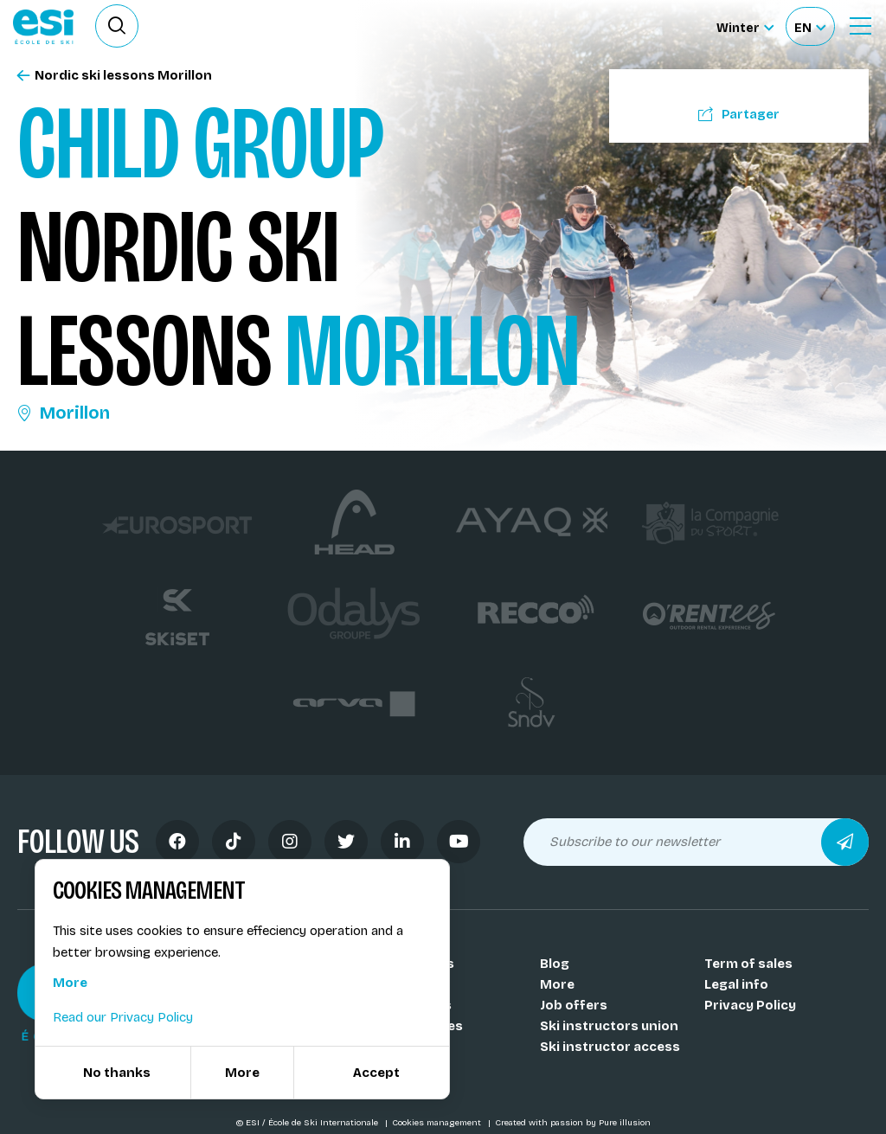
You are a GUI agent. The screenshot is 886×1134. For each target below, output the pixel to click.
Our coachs (413, 984)
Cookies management (438, 1123)
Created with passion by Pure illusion (573, 1123)
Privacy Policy (750, 1005)
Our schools (415, 963)
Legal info (736, 984)
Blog (554, 963)
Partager (739, 114)
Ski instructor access (610, 1046)
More (557, 984)
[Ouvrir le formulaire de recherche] (116, 26)
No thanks (117, 1072)
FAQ (388, 1067)
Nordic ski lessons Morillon (114, 75)
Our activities (419, 1026)
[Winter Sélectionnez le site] (745, 26)
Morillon (63, 412)
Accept (376, 1072)
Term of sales (748, 963)
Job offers (573, 1005)
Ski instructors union (609, 1026)
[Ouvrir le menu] (860, 26)
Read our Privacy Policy (123, 1017)
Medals (399, 1046)
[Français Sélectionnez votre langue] (810, 26)
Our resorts (414, 1005)
